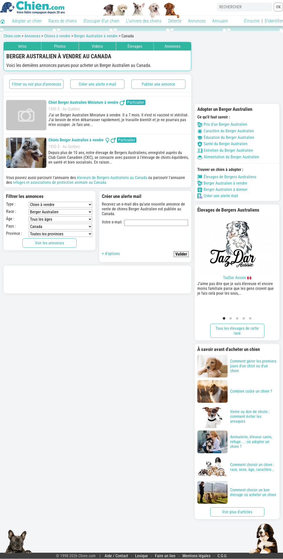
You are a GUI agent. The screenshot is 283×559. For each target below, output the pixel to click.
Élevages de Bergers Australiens (226, 177)
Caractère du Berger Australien (225, 131)
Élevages (135, 46)
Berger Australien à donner (222, 189)
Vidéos (97, 46)
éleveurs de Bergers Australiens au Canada (112, 177)
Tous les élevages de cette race (237, 331)
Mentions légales (196, 555)
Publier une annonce (158, 84)
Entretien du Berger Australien (225, 150)
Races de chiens (62, 20)
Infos (22, 46)
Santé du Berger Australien (222, 143)
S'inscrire (252, 20)
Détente (174, 20)
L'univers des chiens (144, 20)
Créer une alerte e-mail (97, 84)
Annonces (197, 20)
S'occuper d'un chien (101, 20)
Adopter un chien (27, 20)
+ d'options (111, 253)
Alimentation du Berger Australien (228, 157)
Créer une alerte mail (217, 195)
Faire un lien (165, 555)
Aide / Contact (116, 555)
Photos (60, 46)
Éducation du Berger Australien (225, 137)
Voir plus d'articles (237, 512)
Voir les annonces (49, 243)
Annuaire (220, 20)
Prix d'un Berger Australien (222, 124)
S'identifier (274, 20)
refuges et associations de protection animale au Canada (59, 182)
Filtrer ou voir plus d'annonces (36, 84)
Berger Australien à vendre (222, 183)
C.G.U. (222, 555)
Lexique (141, 555)
